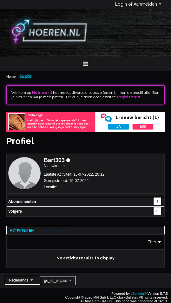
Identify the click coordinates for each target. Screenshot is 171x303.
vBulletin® (139, 293)
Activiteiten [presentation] (22, 230)
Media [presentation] (61, 230)
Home (11, 76)
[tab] (22, 230)
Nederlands (21, 280)
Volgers (15, 211)
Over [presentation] (45, 230)
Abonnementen (22, 201)
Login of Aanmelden (138, 4)
